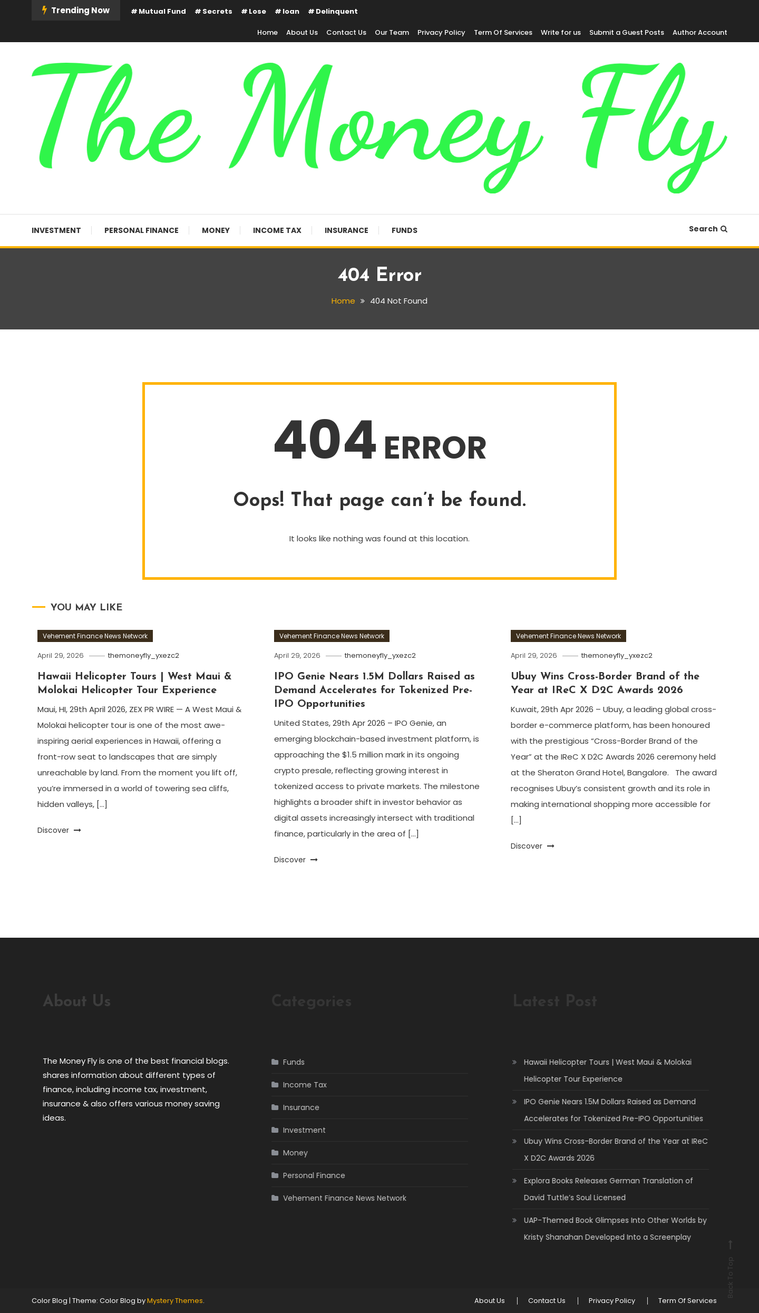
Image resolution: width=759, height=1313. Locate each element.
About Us (302, 32)
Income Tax (277, 230)
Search (708, 228)
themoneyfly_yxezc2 (143, 655)
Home (267, 32)
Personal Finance (141, 230)
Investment (56, 230)
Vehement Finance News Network (95, 635)
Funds (404, 230)
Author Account (700, 32)
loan (291, 11)
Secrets (217, 11)
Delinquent (337, 11)
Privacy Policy (441, 32)
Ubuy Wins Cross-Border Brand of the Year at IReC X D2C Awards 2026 (604, 1149)
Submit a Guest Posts (626, 32)
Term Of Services (503, 32)
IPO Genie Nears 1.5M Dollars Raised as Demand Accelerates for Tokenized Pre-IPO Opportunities (374, 690)
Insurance (346, 230)
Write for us (561, 32)
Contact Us (346, 32)
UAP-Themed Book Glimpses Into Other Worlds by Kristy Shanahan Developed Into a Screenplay (603, 1228)
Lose (257, 11)
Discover (59, 830)
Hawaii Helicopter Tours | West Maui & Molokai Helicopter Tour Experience (596, 1070)
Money (216, 230)
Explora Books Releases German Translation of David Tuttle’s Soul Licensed (597, 1189)
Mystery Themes (175, 1301)
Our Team (392, 32)
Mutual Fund (162, 11)
